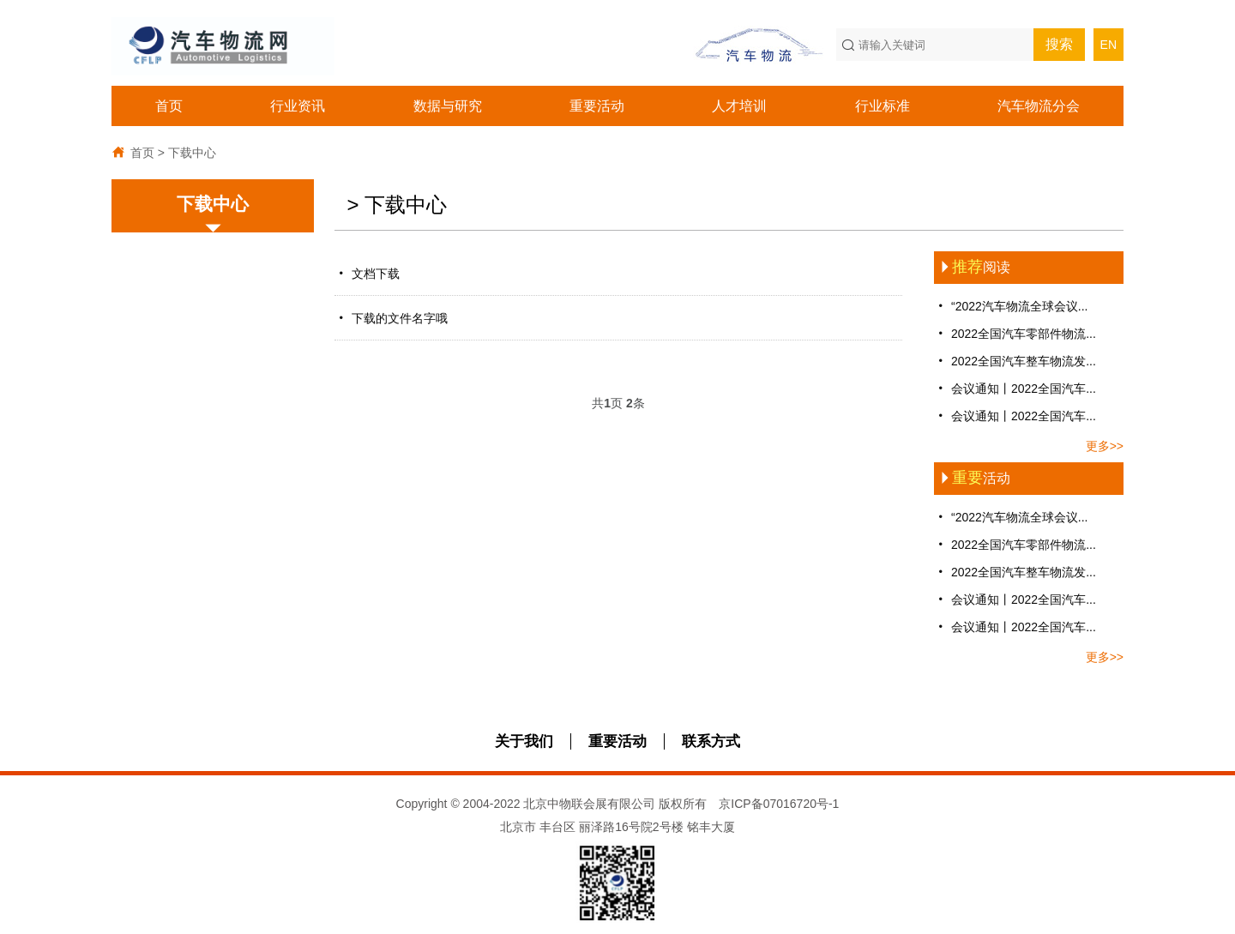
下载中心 (192, 153)
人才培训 (739, 106)
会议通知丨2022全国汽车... (1015, 388)
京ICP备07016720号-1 (779, 803)
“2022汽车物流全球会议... (1010, 305)
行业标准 (882, 106)
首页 (169, 106)
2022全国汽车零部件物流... (1015, 333)
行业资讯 (297, 106)
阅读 (972, 267)
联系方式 (711, 741)
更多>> (1105, 446)
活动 (972, 478)
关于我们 (524, 741)
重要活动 (596, 106)
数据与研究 (447, 106)
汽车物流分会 (1038, 106)
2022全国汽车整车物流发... (1015, 360)
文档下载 (368, 273)
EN (1108, 44)
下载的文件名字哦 (394, 317)
